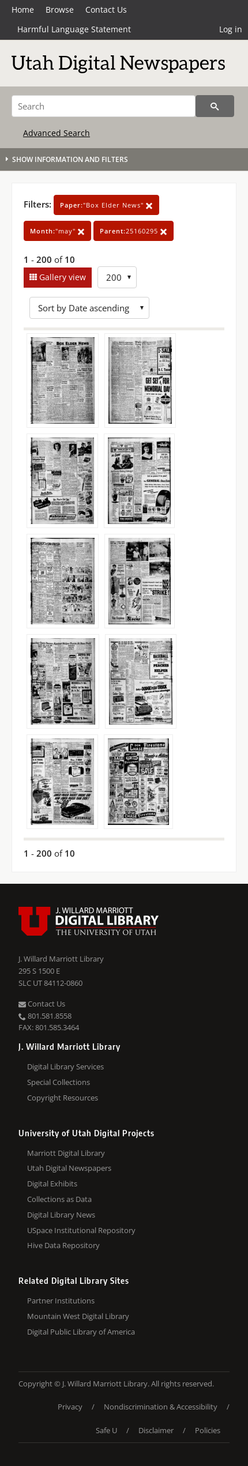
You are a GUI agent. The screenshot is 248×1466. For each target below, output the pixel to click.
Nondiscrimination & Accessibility (160, 1406)
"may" (57, 231)
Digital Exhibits (52, 1183)
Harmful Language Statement (74, 29)
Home (23, 9)
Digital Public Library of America (81, 1331)
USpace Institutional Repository (81, 1230)
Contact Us (106, 9)
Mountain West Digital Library (78, 1316)
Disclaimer (156, 1430)
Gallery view (61, 277)
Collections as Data (59, 1199)
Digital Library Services (65, 1066)
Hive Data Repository (63, 1245)
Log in (230, 29)
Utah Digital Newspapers (69, 1168)
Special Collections (58, 1082)
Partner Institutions (61, 1300)
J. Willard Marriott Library (61, 959)
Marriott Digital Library (66, 1153)
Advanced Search (56, 132)
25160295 (133, 231)
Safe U (106, 1430)
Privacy (70, 1406)
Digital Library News (61, 1214)
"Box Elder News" (106, 205)
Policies (207, 1430)
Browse (60, 9)
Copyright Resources (62, 1097)
